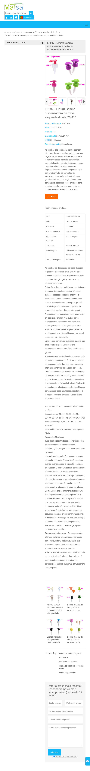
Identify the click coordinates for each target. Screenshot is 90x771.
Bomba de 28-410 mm (67, 663)
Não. (46, 128)
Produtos (16, 32)
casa (7, 32)
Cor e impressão (52, 144)
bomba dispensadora (67, 674)
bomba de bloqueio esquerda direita (70, 668)
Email (51, 196)
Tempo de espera (52, 124)
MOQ (47, 140)
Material (48, 132)
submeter (54, 753)
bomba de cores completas (69, 654)
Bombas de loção (50, 32)
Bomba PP (62, 658)
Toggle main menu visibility (87, 24)
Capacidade (50, 136)
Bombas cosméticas (31, 32)
